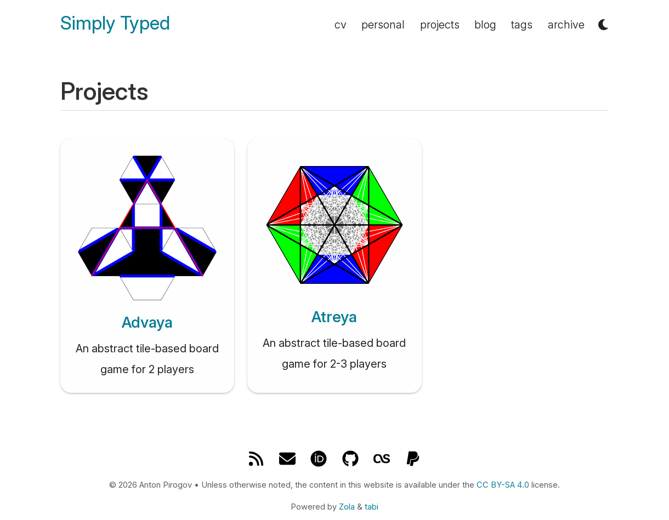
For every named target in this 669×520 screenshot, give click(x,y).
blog (485, 24)
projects (440, 24)
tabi (371, 507)
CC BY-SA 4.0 (503, 485)
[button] (603, 24)
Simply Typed (115, 23)
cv (340, 24)
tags (521, 24)
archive (566, 24)
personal (383, 24)
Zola (347, 507)
